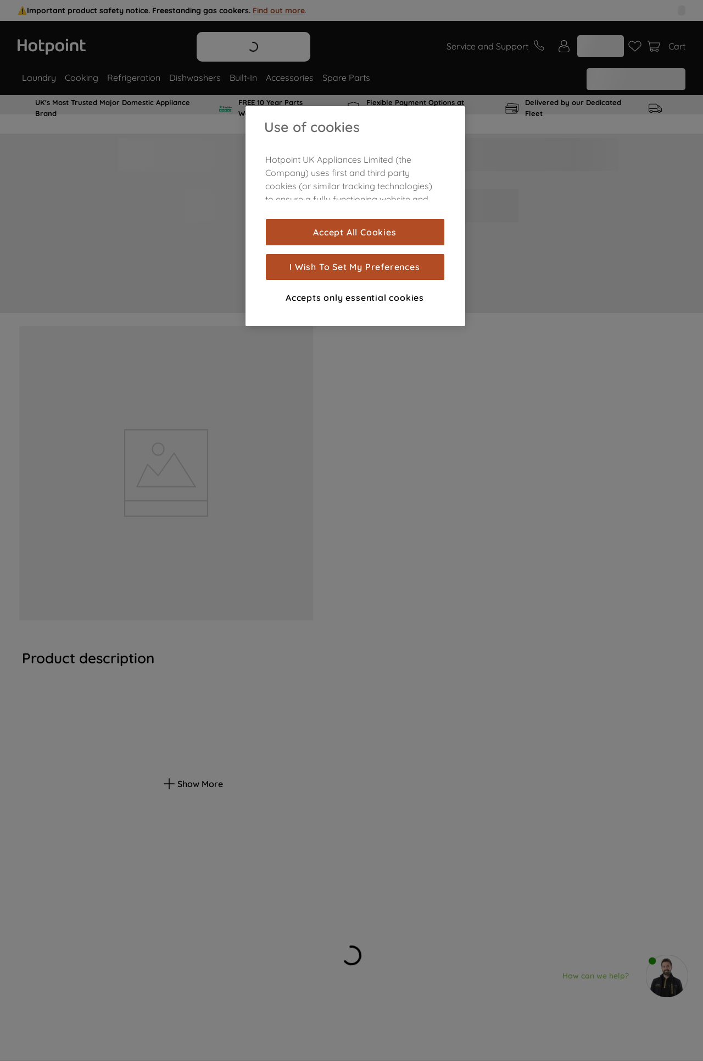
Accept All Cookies (354, 232)
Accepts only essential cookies (355, 297)
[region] (355, 216)
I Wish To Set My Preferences (354, 266)
